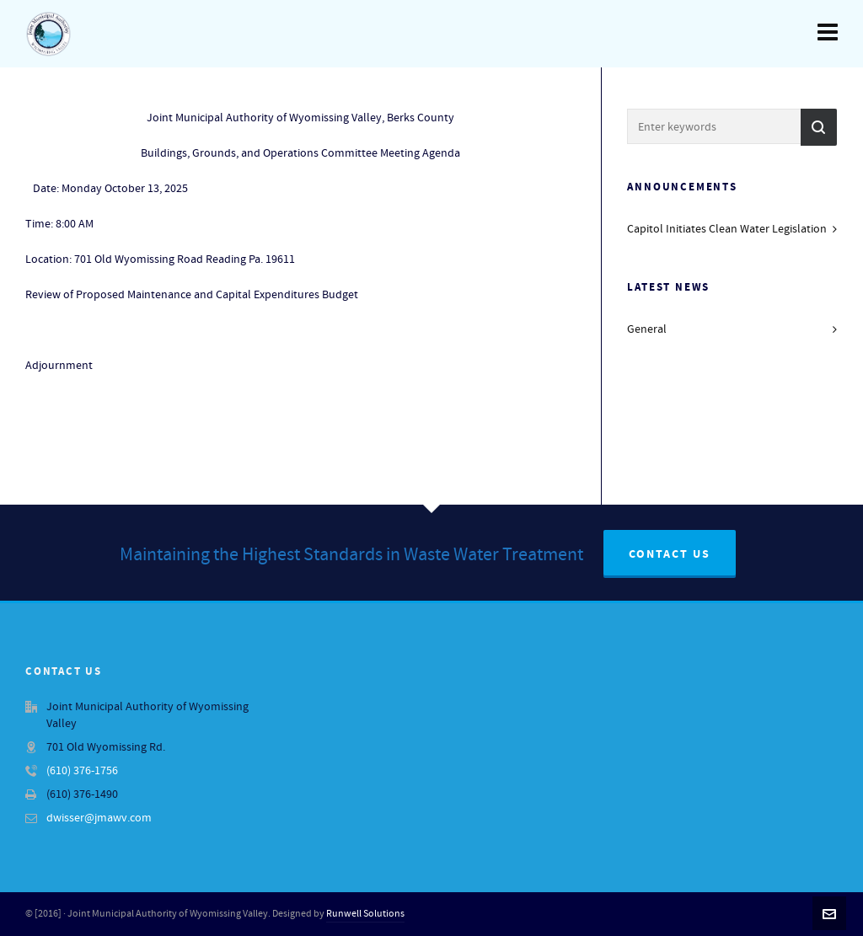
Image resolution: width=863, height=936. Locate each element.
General (647, 329)
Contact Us (669, 554)
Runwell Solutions (365, 913)
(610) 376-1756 (82, 770)
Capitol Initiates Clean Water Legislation (727, 229)
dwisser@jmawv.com (99, 818)
